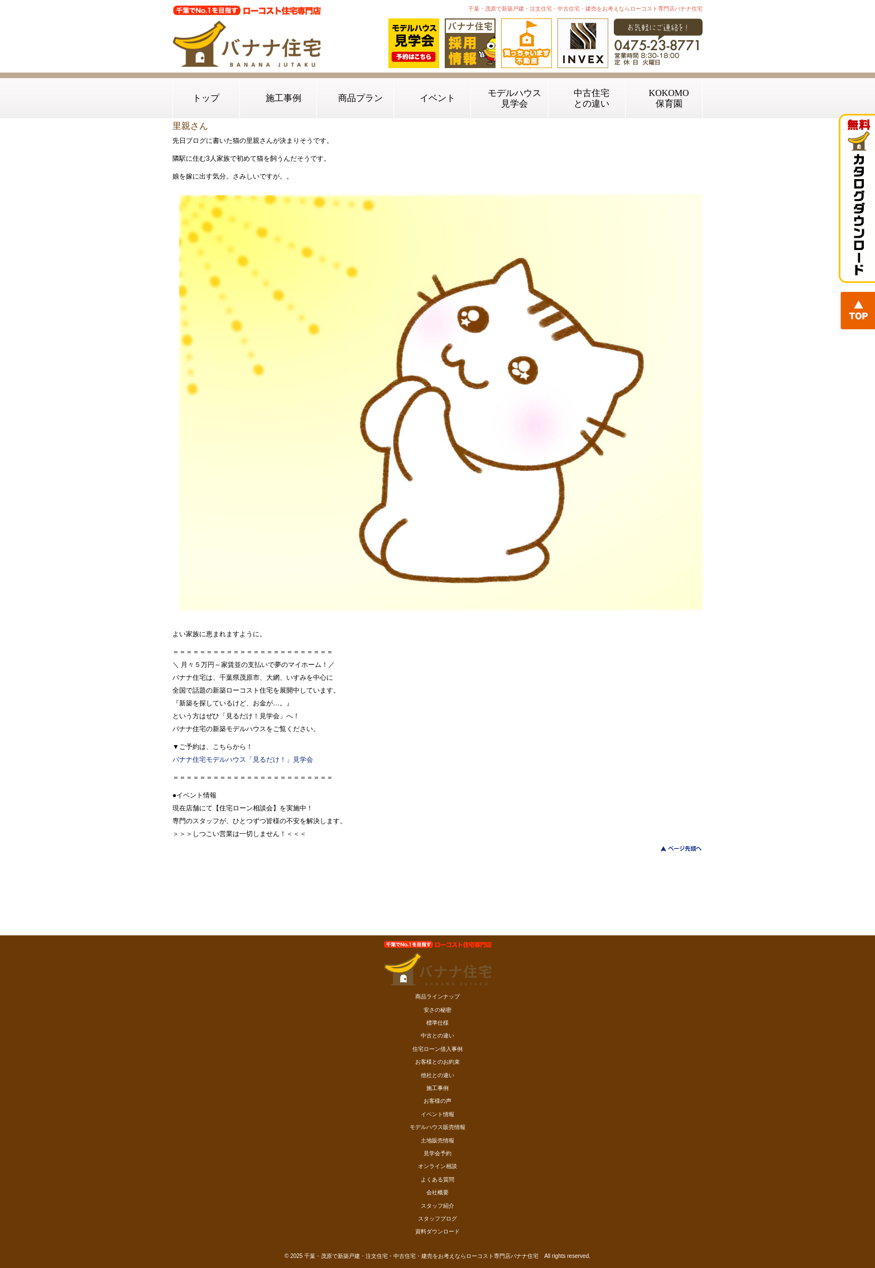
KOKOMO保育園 (669, 98)
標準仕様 (437, 1023)
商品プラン (360, 98)
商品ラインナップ (437, 996)
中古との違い (437, 1035)
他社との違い (437, 1075)
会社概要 (437, 1192)
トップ (206, 98)
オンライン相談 (437, 1166)
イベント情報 (437, 1114)
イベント (437, 98)
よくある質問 (437, 1179)
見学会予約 (437, 1153)
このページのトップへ (674, 849)
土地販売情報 (437, 1140)
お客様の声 (437, 1101)
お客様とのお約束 (437, 1062)
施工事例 (283, 98)
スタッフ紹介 (437, 1206)
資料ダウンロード (437, 1231)
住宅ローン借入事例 (437, 1049)
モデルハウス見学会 (514, 98)
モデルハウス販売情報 (437, 1127)
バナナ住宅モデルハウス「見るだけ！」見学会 (242, 759)
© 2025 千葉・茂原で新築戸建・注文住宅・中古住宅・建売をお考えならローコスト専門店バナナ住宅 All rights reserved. (437, 1256)
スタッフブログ (437, 1219)
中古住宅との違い (591, 98)
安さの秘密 (437, 1010)
